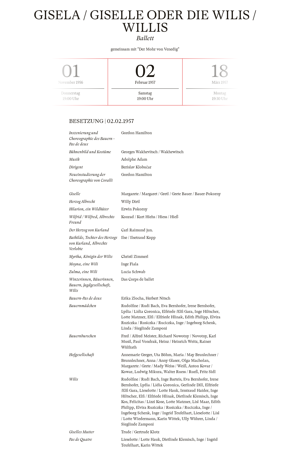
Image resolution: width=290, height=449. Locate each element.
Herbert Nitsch (158, 298)
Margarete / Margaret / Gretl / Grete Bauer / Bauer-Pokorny (171, 194)
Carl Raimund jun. (137, 230)
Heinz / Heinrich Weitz (178, 341)
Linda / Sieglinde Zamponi (144, 328)
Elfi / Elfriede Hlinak (165, 317)
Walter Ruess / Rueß (181, 372)
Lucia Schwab (133, 272)
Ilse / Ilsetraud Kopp (138, 237)
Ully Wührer (192, 419)
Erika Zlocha (132, 298)
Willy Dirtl (130, 201)
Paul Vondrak (145, 341)
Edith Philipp (196, 317)
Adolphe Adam (134, 159)
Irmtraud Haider (194, 390)
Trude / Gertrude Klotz (140, 432)
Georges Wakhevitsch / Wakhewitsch (152, 152)
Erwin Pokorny (134, 209)
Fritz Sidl (208, 372)
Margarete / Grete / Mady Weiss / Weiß (153, 366)
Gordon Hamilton (136, 133)
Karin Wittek (168, 419)
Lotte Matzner (133, 317)
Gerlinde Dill (192, 385)
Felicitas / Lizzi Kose (146, 402)
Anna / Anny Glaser (163, 360)
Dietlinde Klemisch (192, 396)
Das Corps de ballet (137, 279)
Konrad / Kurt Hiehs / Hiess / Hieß (149, 217)
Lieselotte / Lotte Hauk (158, 390)
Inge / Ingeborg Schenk (195, 323)
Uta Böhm (162, 355)
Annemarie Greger (136, 355)
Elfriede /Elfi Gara (177, 311)
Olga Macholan (195, 360)
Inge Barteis (171, 379)
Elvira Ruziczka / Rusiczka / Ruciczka (168, 407)
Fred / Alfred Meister (138, 336)
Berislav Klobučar (136, 167)
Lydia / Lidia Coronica (140, 311)
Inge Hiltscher (206, 311)
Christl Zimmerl (134, 256)
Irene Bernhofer (201, 306)
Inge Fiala (129, 264)
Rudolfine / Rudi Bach (140, 306)
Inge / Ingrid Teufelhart (172, 413)
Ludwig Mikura (148, 372)
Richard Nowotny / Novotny (182, 336)
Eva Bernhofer (173, 306)
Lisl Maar (200, 402)
